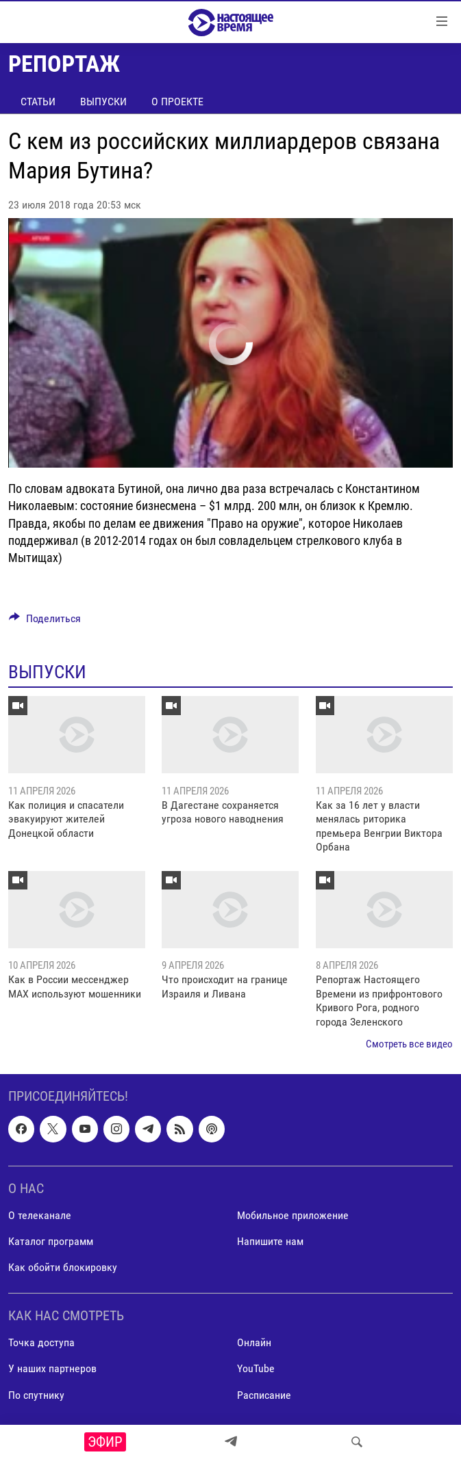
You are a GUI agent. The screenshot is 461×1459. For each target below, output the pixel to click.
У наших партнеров (52, 1369)
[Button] (45, 621)
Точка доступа (41, 1343)
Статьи (38, 101)
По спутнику (36, 1395)
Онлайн (254, 1343)
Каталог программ (50, 1241)
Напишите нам (270, 1241)
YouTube (256, 1369)
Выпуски (103, 101)
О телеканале (39, 1215)
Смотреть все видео (409, 1044)
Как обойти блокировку (62, 1267)
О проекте (177, 101)
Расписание (264, 1395)
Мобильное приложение (293, 1215)
